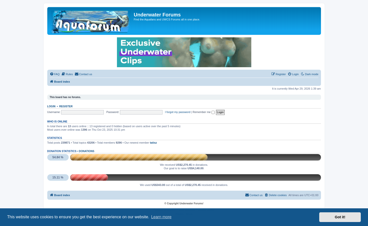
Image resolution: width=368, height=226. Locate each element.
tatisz (153, 142)
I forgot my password (177, 112)
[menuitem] (55, 74)
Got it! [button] (340, 217)
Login (51, 106)
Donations (86, 151)
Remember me (204, 112)
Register (66, 106)
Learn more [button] (161, 217)
